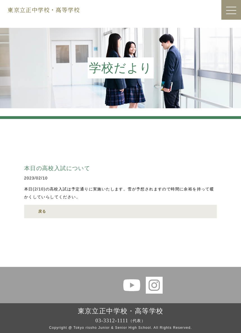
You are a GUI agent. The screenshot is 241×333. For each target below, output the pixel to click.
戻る (42, 211)
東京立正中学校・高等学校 (44, 10)
